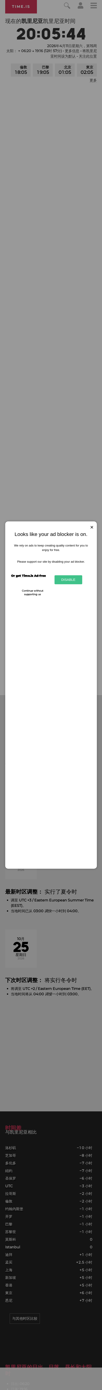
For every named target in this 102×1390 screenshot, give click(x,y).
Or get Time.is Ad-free (28, 575)
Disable (68, 580)
